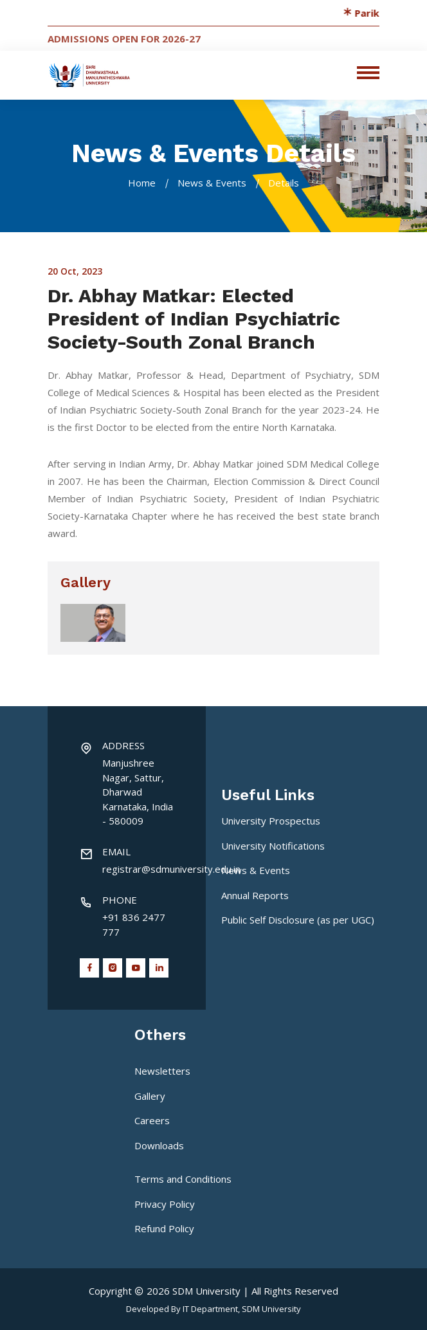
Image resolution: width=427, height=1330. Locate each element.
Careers (152, 1120)
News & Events (211, 182)
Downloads (159, 1145)
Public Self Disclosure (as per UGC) (297, 919)
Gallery (149, 1095)
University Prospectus (270, 820)
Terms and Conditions (183, 1178)
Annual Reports (255, 895)
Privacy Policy (164, 1204)
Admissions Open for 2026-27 (124, 38)
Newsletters (162, 1070)
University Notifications (273, 845)
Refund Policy (164, 1228)
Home (142, 182)
